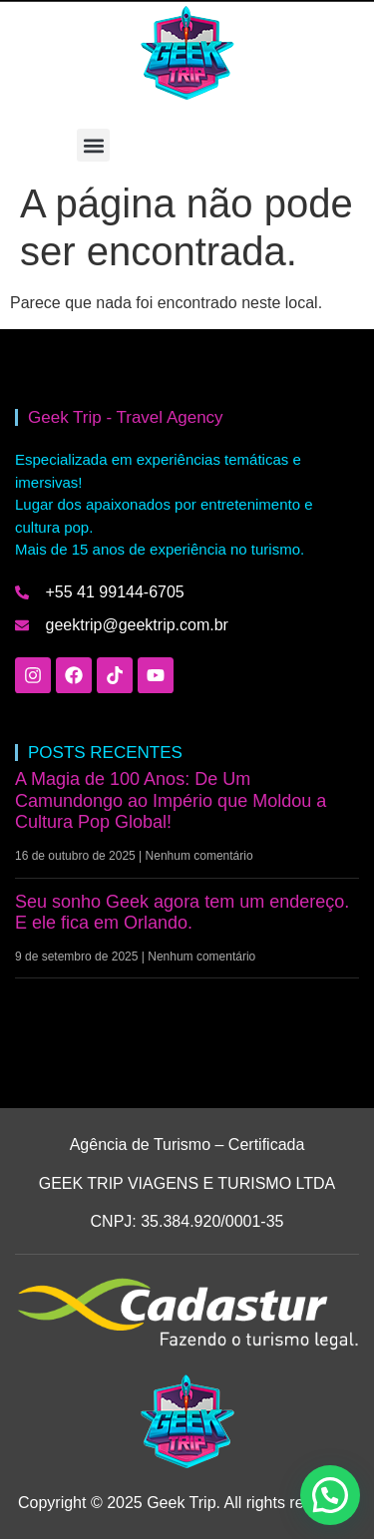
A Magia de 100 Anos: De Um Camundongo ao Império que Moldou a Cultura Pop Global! (170, 800)
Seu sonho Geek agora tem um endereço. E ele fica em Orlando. (182, 913)
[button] (93, 145)
